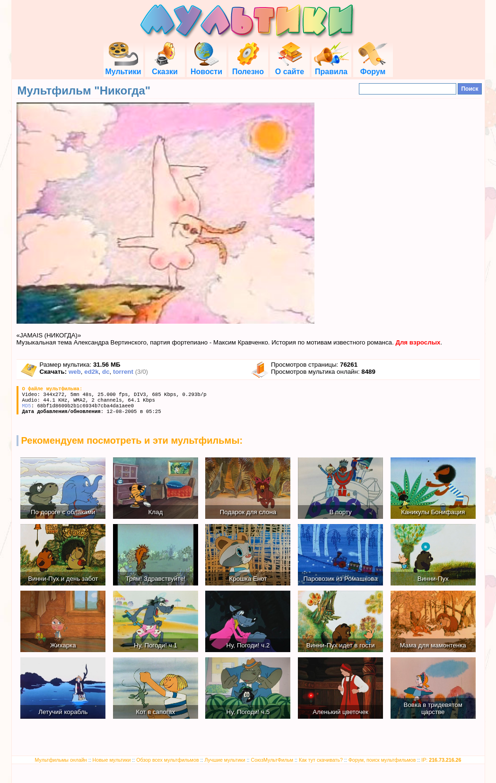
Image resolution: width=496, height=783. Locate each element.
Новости (206, 67)
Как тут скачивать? (321, 760)
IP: (441, 760)
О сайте (289, 67)
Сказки (164, 67)
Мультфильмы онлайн (61, 760)
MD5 (26, 406)
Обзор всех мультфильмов (167, 760)
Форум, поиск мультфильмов (382, 760)
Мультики (123, 67)
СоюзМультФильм (272, 760)
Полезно (248, 67)
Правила (331, 67)
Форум (373, 67)
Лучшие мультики (224, 760)
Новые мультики (112, 760)
